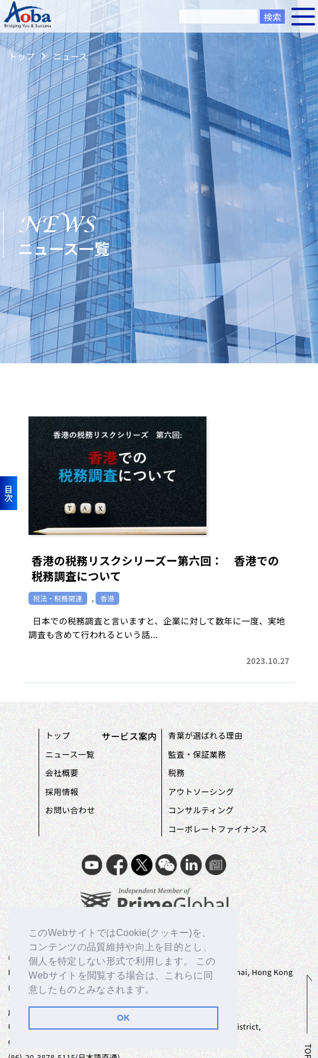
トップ (21, 56)
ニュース (70, 56)
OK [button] (123, 1017)
